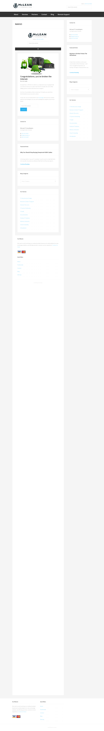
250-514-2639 (74, 38)
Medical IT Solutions (74, 126)
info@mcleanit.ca (75, 36)
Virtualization (73, 136)
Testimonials (43, 709)
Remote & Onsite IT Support (76, 110)
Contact (42, 712)
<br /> (38, 361)
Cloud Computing (74, 133)
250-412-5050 (88, 3)
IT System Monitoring (75, 116)
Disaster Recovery (74, 113)
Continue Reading (74, 72)
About (41, 706)
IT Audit (71, 119)
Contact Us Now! (22, 711)
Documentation (73, 123)
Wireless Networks (74, 129)
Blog (41, 716)
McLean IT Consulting (23, 5)
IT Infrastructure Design (75, 106)
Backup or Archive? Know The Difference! (78, 54)
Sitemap (42, 719)
